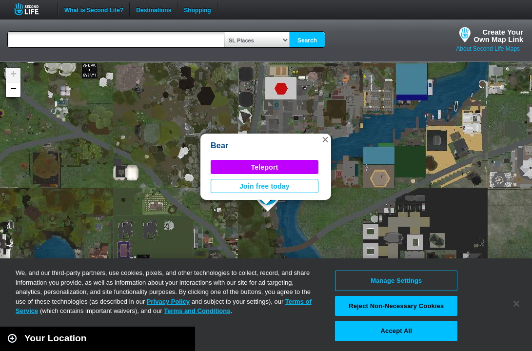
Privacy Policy (168, 301)
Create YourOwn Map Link (498, 35)
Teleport (264, 167)
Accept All (396, 330)
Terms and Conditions (197, 310)
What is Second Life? (93, 9)
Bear (220, 145)
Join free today (264, 186)
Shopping (197, 9)
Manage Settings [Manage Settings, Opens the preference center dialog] (396, 280)
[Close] (516, 303)
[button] (325, 139)
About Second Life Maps (488, 48)
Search (307, 40)
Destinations (153, 9)
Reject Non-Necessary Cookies (396, 306)
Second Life (32, 9)
